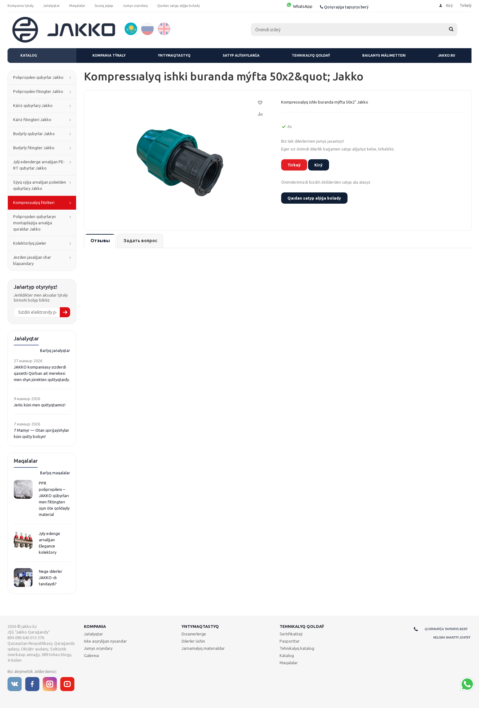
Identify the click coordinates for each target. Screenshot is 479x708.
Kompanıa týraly (109, 55)
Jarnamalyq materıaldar (203, 648)
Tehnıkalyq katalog (297, 648)
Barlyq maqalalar (55, 473)
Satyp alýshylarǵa (241, 55)
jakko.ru (446, 55)
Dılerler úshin (193, 641)
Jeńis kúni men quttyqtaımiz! (39, 405)
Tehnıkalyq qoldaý (311, 55)
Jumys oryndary (98, 648)
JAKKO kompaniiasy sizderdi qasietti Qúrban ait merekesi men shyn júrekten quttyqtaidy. (42, 373)
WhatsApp (299, 6)
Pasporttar (290, 641)
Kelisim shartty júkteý (451, 637)
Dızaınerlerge (194, 634)
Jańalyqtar (93, 634)
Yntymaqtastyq (174, 55)
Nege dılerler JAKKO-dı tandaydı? (50, 577)
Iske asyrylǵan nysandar (105, 641)
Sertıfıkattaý (291, 634)
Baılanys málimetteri (384, 55)
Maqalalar (289, 662)
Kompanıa (95, 626)
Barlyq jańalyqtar (55, 351)
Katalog (28, 55)
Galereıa (91, 655)
